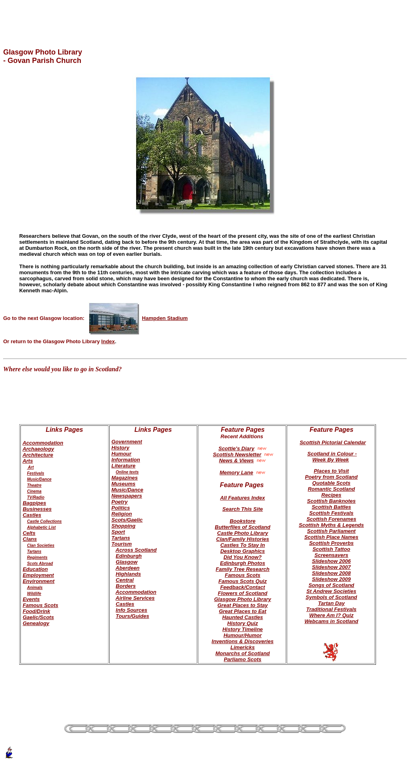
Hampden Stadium (138, 318)
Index (108, 341)
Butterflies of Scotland (243, 527)
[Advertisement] (205, 15)
